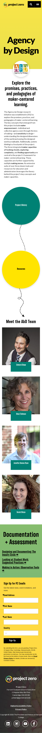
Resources (21, 269)
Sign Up (12, 640)
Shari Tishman (21, 414)
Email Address (9, 595)
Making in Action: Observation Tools (20, 567)
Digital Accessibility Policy (21, 706)
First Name (8, 606)
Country (7, 628)
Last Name (8, 617)
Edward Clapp (21, 365)
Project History (21, 205)
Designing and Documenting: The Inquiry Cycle (19, 553)
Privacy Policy (21, 709)
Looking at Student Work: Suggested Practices (15, 561)
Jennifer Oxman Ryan (21, 463)
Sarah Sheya (21, 512)
